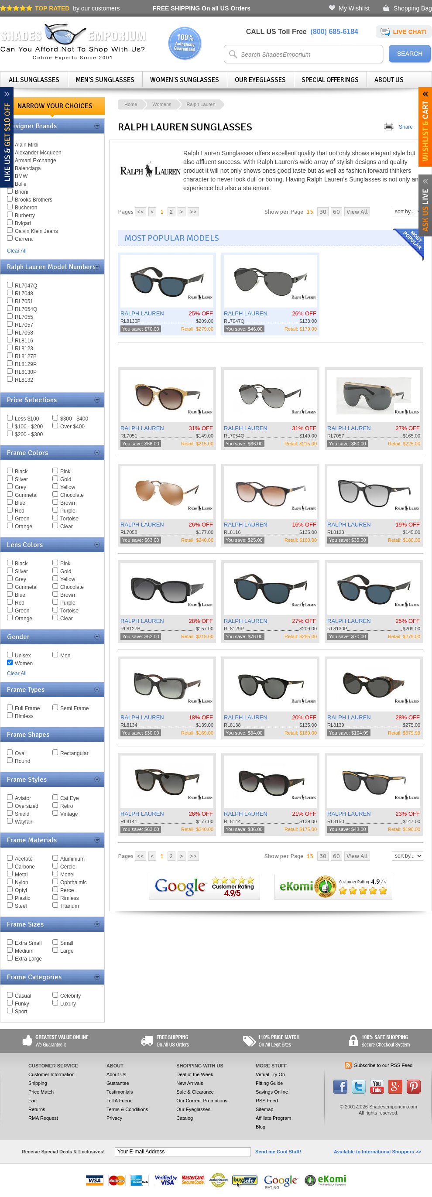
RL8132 (24, 380)
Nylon (21, 882)
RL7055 (24, 317)
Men (65, 656)
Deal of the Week (194, 1074)
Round (22, 761)
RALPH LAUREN (142, 313)
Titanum (69, 906)
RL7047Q (26, 286)
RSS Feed (267, 1100)
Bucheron (26, 208)
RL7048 (24, 294)
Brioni (21, 192)
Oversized (26, 806)
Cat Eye (69, 798)
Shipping (37, 1083)
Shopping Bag (413, 8)
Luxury (68, 1004)
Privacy (114, 1118)
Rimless (24, 716)
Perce (67, 890)
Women (24, 663)
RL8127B (26, 356)
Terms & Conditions (127, 1109)
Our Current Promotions (201, 1100)
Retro (66, 806)
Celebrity (70, 996)
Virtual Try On (270, 1074)
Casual (23, 996)
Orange (23, 526)
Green (22, 519)
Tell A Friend (119, 1100)
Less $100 (27, 419)
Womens (161, 104)
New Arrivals (189, 1083)
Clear (66, 526)
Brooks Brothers (33, 200)
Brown (67, 503)
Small (66, 943)
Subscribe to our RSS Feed (383, 1065)
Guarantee (117, 1083)
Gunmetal (26, 495)
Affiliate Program (273, 1118)
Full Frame (27, 708)
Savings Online (272, 1091)
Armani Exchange (35, 160)
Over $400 (72, 427)
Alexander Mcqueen (38, 153)
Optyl (21, 890)
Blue (20, 503)
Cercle (67, 867)
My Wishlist (354, 8)
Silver (21, 479)
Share (406, 127)
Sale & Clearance (195, 1091)
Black (21, 472)
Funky (22, 1004)
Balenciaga (28, 168)
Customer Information (51, 1074)
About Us (389, 80)
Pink (65, 472)
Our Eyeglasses (260, 80)
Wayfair (23, 822)
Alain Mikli (26, 145)
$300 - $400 (74, 419)
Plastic (22, 898)
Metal (21, 875)
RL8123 (24, 348)
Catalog (184, 1118)
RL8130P (26, 372)
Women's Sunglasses (184, 80)
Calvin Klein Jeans (36, 231)
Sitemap (264, 1109)
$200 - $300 (29, 434)
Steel (21, 906)
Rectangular (74, 753)
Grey (20, 487)
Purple (67, 511)
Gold (65, 479)
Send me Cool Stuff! (278, 1151)
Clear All (17, 251)
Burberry (25, 215)
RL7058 (24, 333)
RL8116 (24, 341)
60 (336, 211)
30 (322, 211)
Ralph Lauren (201, 104)
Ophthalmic (73, 882)
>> (193, 211)
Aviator (23, 798)
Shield (22, 814)
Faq (32, 1100)
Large (67, 951)
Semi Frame (74, 708)
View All (357, 211)
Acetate (24, 859)
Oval (20, 753)
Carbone (25, 867)
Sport (21, 1012)
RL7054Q (26, 309)
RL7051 (24, 301)
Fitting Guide (269, 1083)
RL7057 (24, 325)
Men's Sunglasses (104, 80)
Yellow (67, 487)
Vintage (69, 814)
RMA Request (43, 1118)
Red (19, 511)
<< (140, 211)
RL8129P (26, 364)
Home (130, 104)
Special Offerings (330, 80)
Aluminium (72, 859)
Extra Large (28, 959)
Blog (260, 1126)
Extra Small (28, 943)
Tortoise (69, 519)
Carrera (24, 239)
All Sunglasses (34, 80)
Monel (67, 875)
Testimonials (119, 1091)
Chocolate (72, 495)
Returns (36, 1109)
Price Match (41, 1091)
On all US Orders (201, 8)
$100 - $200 (29, 427)
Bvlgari (23, 223)
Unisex (23, 656)
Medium (24, 951)
